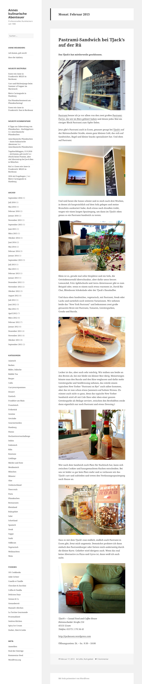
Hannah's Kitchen (15, 608)
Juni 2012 (12, 304)
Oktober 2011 (14, 340)
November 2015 (15, 220)
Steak (10, 529)
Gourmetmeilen (15, 423)
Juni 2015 (12, 229)
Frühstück (12, 409)
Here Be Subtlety (15, 57)
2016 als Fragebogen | (17, 176)
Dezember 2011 (15, 331)
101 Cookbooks (14, 572)
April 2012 (12, 313)
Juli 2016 (12, 202)
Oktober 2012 (14, 291)
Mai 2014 (12, 247)
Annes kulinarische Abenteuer (17, 13)
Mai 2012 (12, 309)
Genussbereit (14, 603)
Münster (12, 476)
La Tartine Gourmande (18, 612)
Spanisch (12, 525)
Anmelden (12, 646)
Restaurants (13, 503)
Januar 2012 (13, 326)
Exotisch (11, 396)
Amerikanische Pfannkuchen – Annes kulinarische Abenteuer (20, 141)
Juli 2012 (12, 300)
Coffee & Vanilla (15, 590)
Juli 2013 (12, 264)
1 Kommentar (102, 659)
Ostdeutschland (15, 485)
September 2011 (15, 344)
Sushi (10, 538)
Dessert (11, 392)
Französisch (13, 405)
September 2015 (15, 224)
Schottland (12, 520)
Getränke (12, 418)
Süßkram (12, 543)
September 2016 (15, 198)
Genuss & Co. (13, 599)
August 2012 (13, 295)
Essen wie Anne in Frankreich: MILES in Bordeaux (17, 76)
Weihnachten (14, 551)
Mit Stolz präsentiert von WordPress (73, 678)
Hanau (11, 432)
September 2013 (15, 260)
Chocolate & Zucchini (17, 585)
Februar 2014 (14, 251)
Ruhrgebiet (13, 511)
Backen (11, 365)
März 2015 (12, 233)
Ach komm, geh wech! (17, 53)
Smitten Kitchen (15, 621)
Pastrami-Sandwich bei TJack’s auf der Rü (91, 42)
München (12, 471)
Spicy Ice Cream (15, 625)
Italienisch (12, 445)
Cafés (10, 383)
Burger (11, 378)
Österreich (12, 489)
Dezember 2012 (15, 282)
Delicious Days (14, 594)
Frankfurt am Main (16, 400)
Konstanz (12, 454)
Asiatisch (12, 361)
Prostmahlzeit (14, 617)
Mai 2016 (12, 207)
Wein (10, 556)
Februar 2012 (14, 322)
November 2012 (15, 287)
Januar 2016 (13, 215)
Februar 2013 (14, 273)
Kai (9, 166)
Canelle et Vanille (15, 581)
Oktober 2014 (14, 238)
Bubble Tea (13, 374)
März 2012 (12, 318)
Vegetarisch (13, 547)
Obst (10, 480)
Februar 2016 (14, 211)
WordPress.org (14, 660)
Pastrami (63, 115)
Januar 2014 (13, 255)
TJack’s (116, 129)
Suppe (11, 534)
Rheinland (12, 507)
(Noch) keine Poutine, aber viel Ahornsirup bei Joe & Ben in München (20, 159)
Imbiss (11, 440)
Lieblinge (12, 458)
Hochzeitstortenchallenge (19, 436)
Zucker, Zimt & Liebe (17, 630)
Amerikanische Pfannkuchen (20, 147)
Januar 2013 (13, 278)
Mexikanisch (13, 467)
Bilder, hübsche (15, 369)
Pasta (10, 494)
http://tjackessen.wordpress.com (74, 636)
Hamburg (12, 427)
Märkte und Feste (15, 463)
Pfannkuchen (14, 498)
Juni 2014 (12, 242)
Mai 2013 (12, 269)
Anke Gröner (13, 577)
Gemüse (11, 414)
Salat (10, 516)
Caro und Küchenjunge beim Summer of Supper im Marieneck (20, 86)
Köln (10, 449)
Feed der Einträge (16, 651)
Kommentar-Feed (15, 655)
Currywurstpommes (17, 387)
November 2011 (15, 335)
